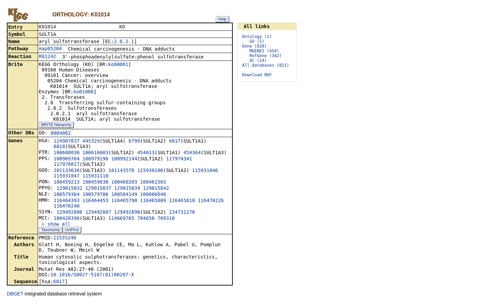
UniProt (72, 230)
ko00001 (118, 65)
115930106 (150, 171)
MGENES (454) (264, 51)
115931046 (205, 171)
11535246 (64, 238)
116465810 (182, 201)
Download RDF (257, 74)
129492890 (127, 212)
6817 (175, 141)
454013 (146, 153)
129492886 (69, 212)
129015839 (127, 188)
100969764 (66, 159)
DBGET (15, 294)
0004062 (61, 133)
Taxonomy (50, 230)
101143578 (122, 171)
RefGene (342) (266, 55)
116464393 (66, 201)
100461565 (153, 182)
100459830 (95, 182)
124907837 (66, 141)
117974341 (179, 159)
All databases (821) (265, 65)
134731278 (182, 212)
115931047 (66, 176)
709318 (166, 219)
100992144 (124, 159)
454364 (192, 153)
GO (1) (257, 41)
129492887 (98, 212)
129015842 (156, 188)
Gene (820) (254, 46)
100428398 (66, 219)
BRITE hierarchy (56, 125)
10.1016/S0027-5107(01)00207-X (92, 275)
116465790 (124, 201)
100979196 (95, 159)
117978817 (66, 165)
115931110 (95, 176)
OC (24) (258, 60)
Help (222, 19)
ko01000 (83, 92)
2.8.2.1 (124, 42)
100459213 (66, 182)
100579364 (66, 195)
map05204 (50, 49)
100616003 (95, 153)
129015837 (98, 188)
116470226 (211, 201)
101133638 (66, 171)
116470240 (66, 206)
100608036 (66, 153)
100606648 (153, 195)
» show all (55, 224)
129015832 (69, 188)
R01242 (47, 57)
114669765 (122, 219)
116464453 (95, 201)
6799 (134, 141)
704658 (146, 219)
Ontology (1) (257, 36)
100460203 (124, 182)
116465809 (153, 201)
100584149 (124, 195)
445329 (91, 141)
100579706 (95, 195)
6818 (59, 147)
